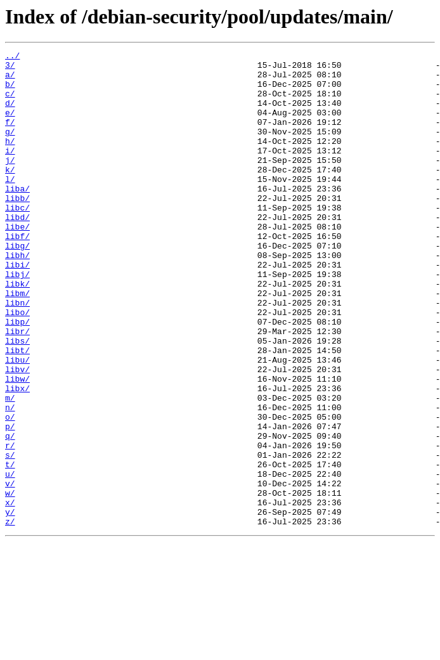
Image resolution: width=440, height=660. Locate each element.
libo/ (17, 365)
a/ (10, 80)
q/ (10, 513)
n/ (10, 479)
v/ (10, 570)
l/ (10, 205)
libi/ (17, 308)
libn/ (17, 353)
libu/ (17, 422)
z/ (10, 616)
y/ (10, 605)
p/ (10, 502)
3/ (10, 68)
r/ (10, 525)
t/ (10, 547)
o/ (10, 490)
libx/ (17, 456)
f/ (10, 137)
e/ (10, 125)
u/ (10, 559)
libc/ (17, 239)
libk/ (17, 331)
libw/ (17, 445)
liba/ (17, 217)
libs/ (17, 399)
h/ (10, 159)
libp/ (17, 376)
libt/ (17, 411)
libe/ (17, 262)
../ (12, 57)
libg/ (17, 285)
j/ (10, 182)
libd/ (17, 251)
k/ (10, 194)
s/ (10, 536)
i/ (10, 171)
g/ (10, 148)
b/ (10, 91)
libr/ (17, 388)
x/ (10, 593)
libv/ (17, 433)
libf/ (17, 274)
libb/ (17, 228)
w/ (10, 582)
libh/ (17, 296)
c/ (10, 102)
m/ (10, 468)
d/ (10, 114)
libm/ (17, 342)
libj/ (17, 319)
